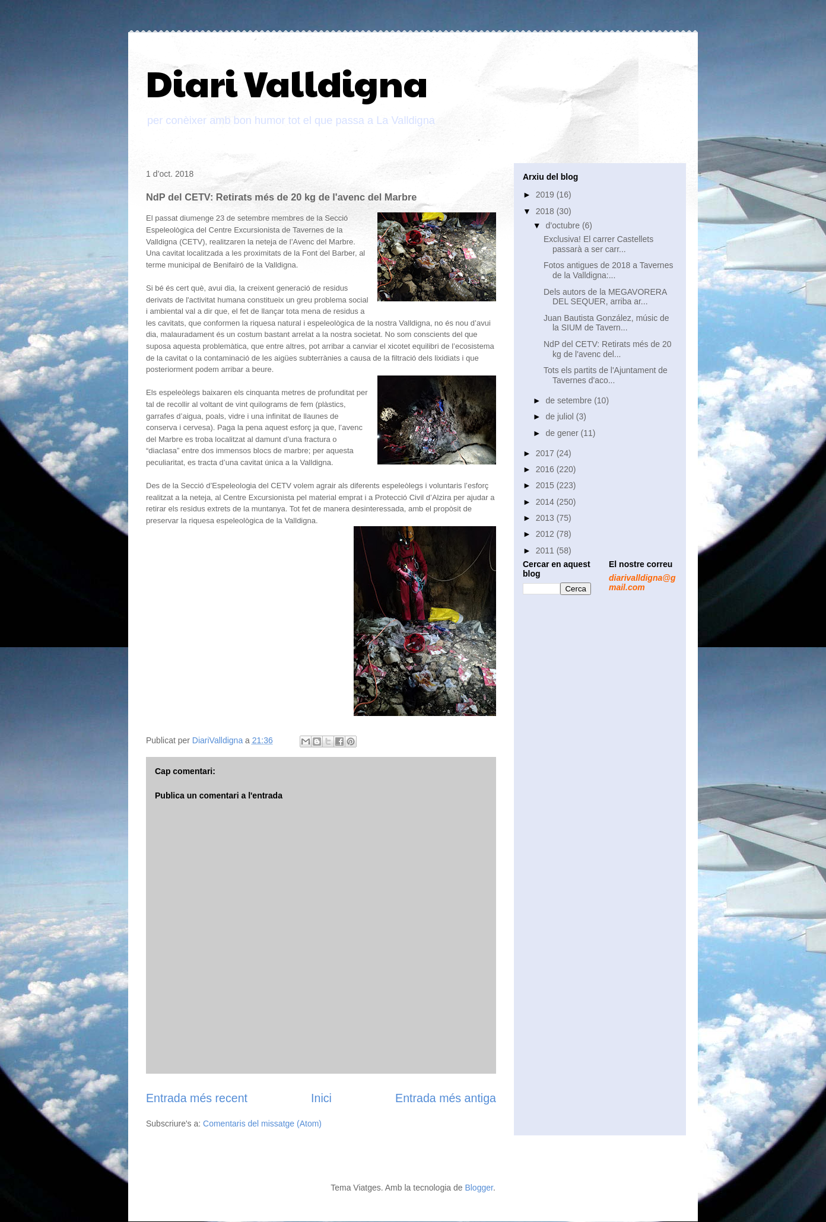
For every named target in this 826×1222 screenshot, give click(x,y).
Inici (321, 1098)
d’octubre (563, 225)
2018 (546, 211)
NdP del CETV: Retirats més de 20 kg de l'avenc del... (608, 349)
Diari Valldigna (287, 82)
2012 (546, 534)
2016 (546, 469)
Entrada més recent (196, 1098)
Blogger (479, 1187)
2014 (546, 502)
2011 (546, 550)
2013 (546, 518)
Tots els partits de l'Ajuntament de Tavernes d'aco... (606, 375)
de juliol (560, 416)
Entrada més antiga (445, 1098)
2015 (546, 485)
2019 (546, 194)
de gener (562, 433)
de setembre (569, 400)
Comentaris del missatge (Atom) (262, 1123)
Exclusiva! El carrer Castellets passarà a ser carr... (598, 244)
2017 (546, 453)
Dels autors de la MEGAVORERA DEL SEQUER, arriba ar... (605, 297)
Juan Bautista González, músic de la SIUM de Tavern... (606, 323)
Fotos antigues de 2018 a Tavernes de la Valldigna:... (608, 270)
